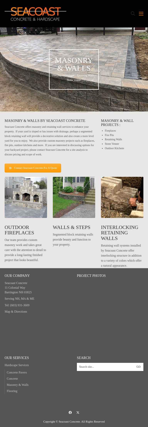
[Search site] (133, 14)
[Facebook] (70, 412)
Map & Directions (16, 311)
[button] (141, 13)
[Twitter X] (78, 412)
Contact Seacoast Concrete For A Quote (33, 168)
